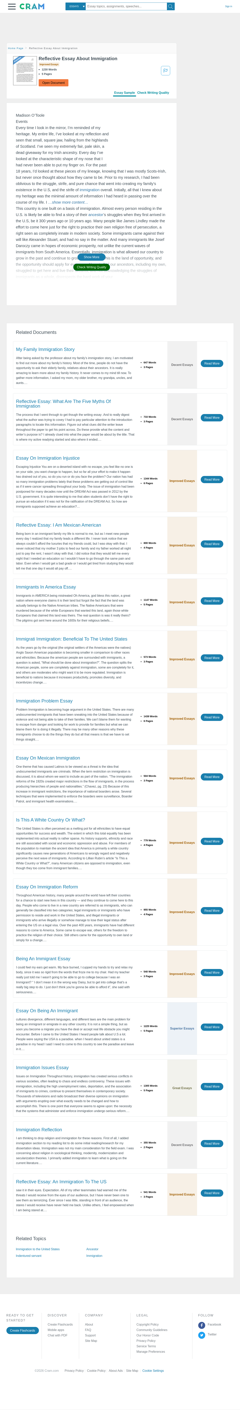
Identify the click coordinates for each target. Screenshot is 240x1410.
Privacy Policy (145, 1340)
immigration (89, 190)
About (89, 1324)
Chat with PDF (57, 1335)
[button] (12, 6)
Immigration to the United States (38, 1249)
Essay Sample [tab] (124, 92)
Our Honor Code (147, 1335)
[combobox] (75, 6)
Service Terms (146, 1346)
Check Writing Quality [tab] (153, 92)
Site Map (91, 1340)
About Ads (117, 1370)
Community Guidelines (151, 1330)
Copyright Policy (147, 1324)
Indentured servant (29, 1255)
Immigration (94, 1255)
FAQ (88, 1330)
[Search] (171, 6)
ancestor (95, 215)
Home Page (16, 48)
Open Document (53, 82)
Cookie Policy (98, 1370)
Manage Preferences (150, 1351)
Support (90, 1335)
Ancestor (92, 1249)
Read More (212, 363)
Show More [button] (91, 257)
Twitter (211, 1334)
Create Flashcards (22, 1330)
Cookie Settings (153, 1370)
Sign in (228, 6)
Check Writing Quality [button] (91, 267)
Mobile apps (56, 1330)
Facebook (213, 1324)
